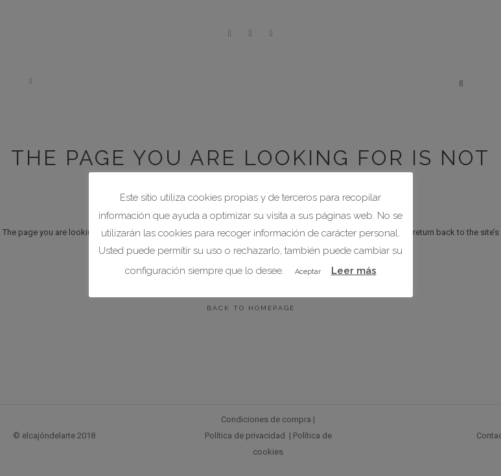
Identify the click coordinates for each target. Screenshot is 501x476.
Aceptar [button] (308, 271)
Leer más (354, 271)
